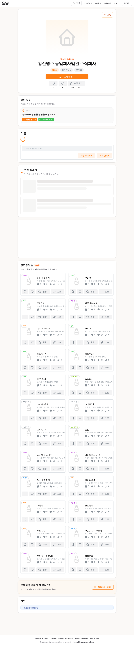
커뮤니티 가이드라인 (65, 638)
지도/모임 (88, 3)
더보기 (116, 3)
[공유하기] (107, 15)
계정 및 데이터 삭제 (82, 638)
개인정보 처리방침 (41, 638)
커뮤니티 (107, 3)
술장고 (98, 3)
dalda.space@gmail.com (85, 642)
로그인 (127, 3)
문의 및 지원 (94, 638)
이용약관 (53, 638)
